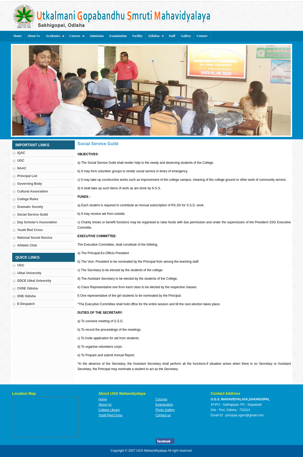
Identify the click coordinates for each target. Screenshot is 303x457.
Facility (137, 36)
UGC (20, 160)
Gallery (186, 36)
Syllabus (156, 36)
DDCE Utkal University (34, 281)
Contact (202, 36)
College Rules (27, 199)
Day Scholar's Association (37, 222)
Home (18, 36)
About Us (33, 36)
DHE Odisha (26, 296)
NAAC (22, 168)
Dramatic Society (30, 207)
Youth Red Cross (30, 230)
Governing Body (29, 184)
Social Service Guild (32, 214)
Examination (118, 36)
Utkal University (29, 273)
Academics (55, 36)
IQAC (21, 153)
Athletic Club (27, 245)
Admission (96, 36)
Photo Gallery (165, 410)
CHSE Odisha (27, 288)
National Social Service (34, 238)
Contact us (163, 415)
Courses (77, 36)
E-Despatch (26, 304)
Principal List (27, 176)
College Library (109, 410)
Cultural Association (32, 191)
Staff (172, 36)
